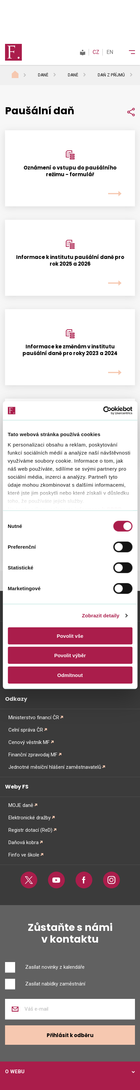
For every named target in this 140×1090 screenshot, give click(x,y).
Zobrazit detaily (101, 615)
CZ (96, 52)
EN (109, 52)
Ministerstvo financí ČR (33, 717)
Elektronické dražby (29, 818)
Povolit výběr (70, 655)
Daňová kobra (23, 842)
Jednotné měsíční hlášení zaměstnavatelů (54, 767)
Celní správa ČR (25, 730)
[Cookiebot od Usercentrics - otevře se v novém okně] (103, 410)
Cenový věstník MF (29, 742)
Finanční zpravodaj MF (32, 755)
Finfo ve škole (23, 855)
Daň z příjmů (111, 75)
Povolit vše (70, 635)
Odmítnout (70, 675)
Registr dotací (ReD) (30, 830)
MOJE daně (20, 805)
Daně (43, 75)
